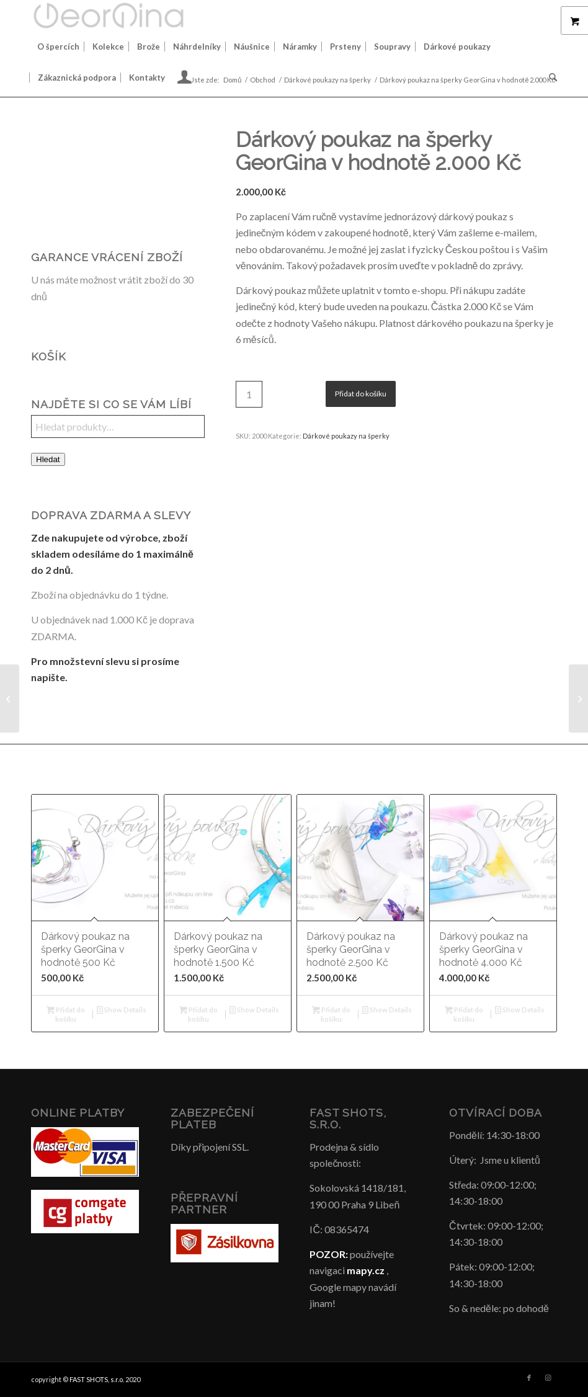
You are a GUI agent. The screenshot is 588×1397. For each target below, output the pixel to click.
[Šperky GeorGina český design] (108, 15)
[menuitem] (58, 46)
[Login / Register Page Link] (184, 78)
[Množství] (249, 394)
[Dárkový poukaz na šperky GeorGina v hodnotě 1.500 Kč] (9, 698)
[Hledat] (550, 77)
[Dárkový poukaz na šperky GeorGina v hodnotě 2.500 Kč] (578, 698)
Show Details (121, 1011)
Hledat (48, 459)
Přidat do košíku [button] (66, 1014)
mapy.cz (366, 1270)
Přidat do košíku (360, 393)
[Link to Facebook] (529, 1377)
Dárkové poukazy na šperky (346, 436)
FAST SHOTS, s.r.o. (96, 1379)
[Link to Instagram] (547, 1377)
